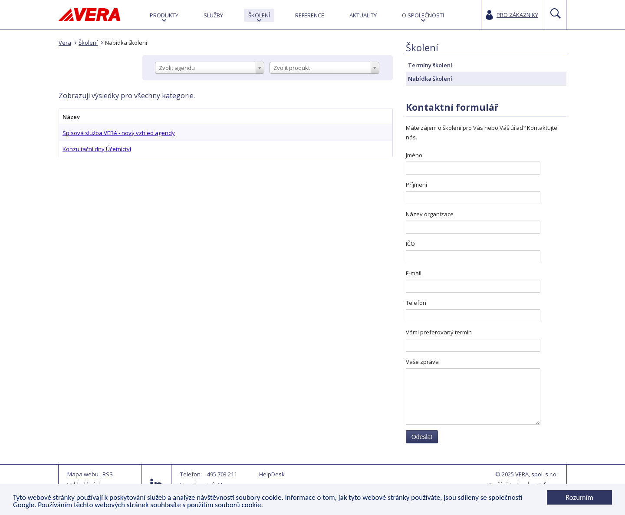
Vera (65, 42)
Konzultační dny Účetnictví (96, 149)
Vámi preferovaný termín (439, 332)
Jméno (414, 155)
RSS (107, 474)
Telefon (416, 303)
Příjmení (416, 184)
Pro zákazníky (517, 15)
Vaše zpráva (422, 362)
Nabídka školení (126, 42)
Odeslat (421, 436)
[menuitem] (164, 15)
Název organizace (430, 214)
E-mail (413, 273)
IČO (410, 244)
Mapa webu (83, 474)
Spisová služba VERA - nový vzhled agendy (118, 133)
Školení (88, 42)
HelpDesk (272, 474)
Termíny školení (430, 65)
